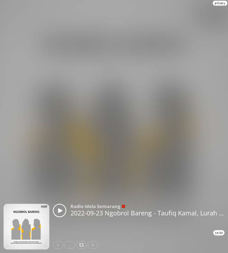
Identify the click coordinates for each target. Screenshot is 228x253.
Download (94, 244)
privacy (220, 3)
